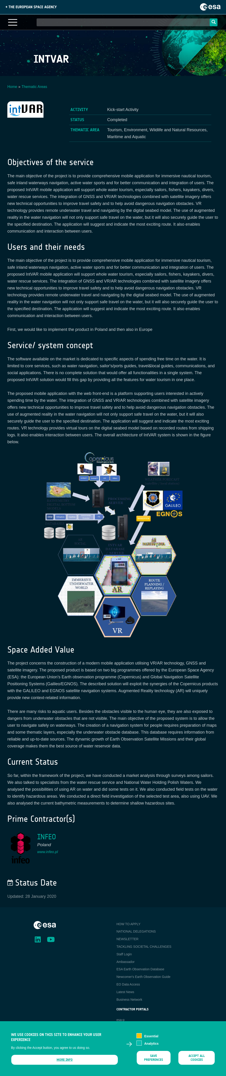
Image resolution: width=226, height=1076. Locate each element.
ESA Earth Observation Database (140, 969)
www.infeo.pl (47, 852)
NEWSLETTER (127, 939)
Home (12, 87)
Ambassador (125, 962)
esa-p (120, 1020)
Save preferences (153, 1060)
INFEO (46, 836)
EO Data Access (128, 984)
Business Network (129, 999)
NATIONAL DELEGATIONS (136, 931)
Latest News (125, 992)
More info (65, 1062)
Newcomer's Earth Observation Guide (143, 977)
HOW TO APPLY (128, 924)
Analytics (151, 1046)
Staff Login (124, 954)
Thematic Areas (34, 87)
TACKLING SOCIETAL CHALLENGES (143, 946)
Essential (151, 1038)
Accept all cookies (196, 1060)
